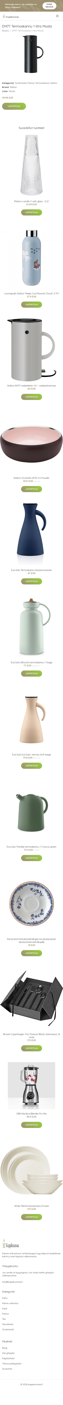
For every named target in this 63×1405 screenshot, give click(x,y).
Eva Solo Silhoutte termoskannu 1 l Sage (31, 662)
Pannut (31, 83)
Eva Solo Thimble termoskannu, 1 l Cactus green (31, 846)
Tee (4, 1319)
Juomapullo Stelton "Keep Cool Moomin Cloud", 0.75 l (31, 293)
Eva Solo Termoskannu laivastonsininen (31, 570)
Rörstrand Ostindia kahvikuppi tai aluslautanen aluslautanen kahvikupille (31, 940)
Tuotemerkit (21, 83)
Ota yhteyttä (8, 1353)
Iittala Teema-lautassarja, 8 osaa (31, 1206)
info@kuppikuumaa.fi (12, 1282)
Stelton (53, 83)
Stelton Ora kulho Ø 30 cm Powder (31, 478)
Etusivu (5, 30)
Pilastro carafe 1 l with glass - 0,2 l (31, 201)
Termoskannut (42, 83)
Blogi (4, 1348)
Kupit (4, 1308)
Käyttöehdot (8, 1358)
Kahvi (5, 1298)
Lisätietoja (14, 106)
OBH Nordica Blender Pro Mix (31, 1113)
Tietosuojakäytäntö (12, 1363)
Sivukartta (7, 1368)
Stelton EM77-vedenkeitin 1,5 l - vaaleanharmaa (31, 385)
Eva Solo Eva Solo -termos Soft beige (31, 754)
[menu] (57, 16)
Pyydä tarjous (49, 5)
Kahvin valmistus (10, 1303)
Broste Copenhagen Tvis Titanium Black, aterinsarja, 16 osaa (31, 1036)
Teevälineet (7, 1324)
